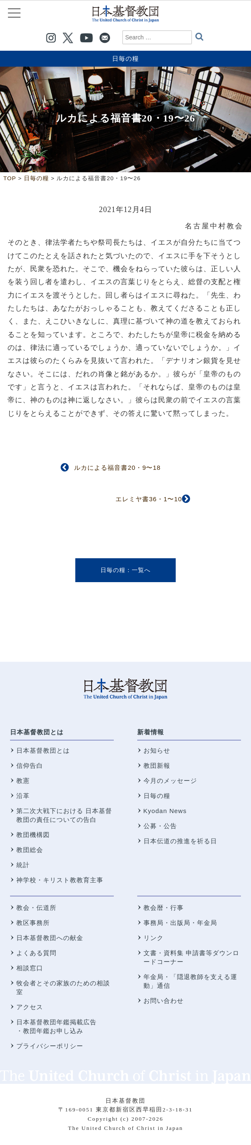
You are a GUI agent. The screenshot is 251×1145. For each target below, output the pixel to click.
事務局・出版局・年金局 (180, 922)
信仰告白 (29, 765)
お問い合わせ (163, 1000)
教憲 (23, 780)
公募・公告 (160, 825)
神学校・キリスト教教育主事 (59, 879)
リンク (153, 937)
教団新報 (156, 765)
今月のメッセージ (170, 780)
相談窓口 (29, 967)
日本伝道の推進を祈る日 (180, 841)
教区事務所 (33, 922)
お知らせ (156, 750)
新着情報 (150, 732)
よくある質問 (36, 952)
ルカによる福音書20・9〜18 (117, 467)
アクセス (29, 1006)
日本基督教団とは (37, 732)
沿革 (23, 795)
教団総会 (29, 849)
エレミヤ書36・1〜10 (148, 499)
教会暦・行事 (163, 907)
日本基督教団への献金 (49, 937)
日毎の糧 (125, 58)
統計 (23, 864)
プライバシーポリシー (49, 1045)
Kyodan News (165, 810)
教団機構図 (33, 834)
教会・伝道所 (36, 907)
